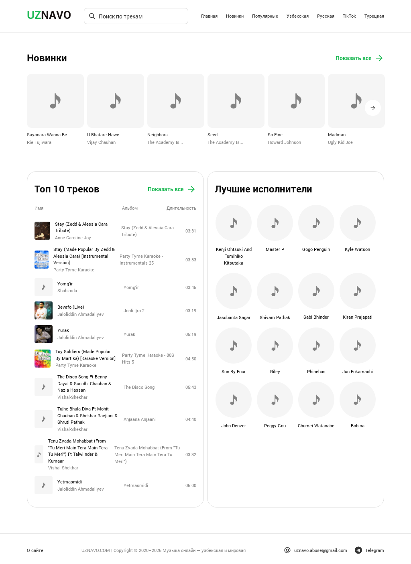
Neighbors (157, 134)
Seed (213, 134)
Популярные (265, 16)
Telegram (369, 547)
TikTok (349, 16)
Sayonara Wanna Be (47, 134)
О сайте (35, 547)
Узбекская (298, 16)
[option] (55, 109)
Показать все (360, 58)
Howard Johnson (284, 142)
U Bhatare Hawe (103, 134)
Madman (337, 134)
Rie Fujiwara (39, 142)
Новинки (235, 16)
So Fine (275, 134)
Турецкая (374, 16)
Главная (209, 16)
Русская (325, 16)
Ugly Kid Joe (340, 142)
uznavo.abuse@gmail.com (315, 547)
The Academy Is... (165, 142)
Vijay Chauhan (101, 142)
